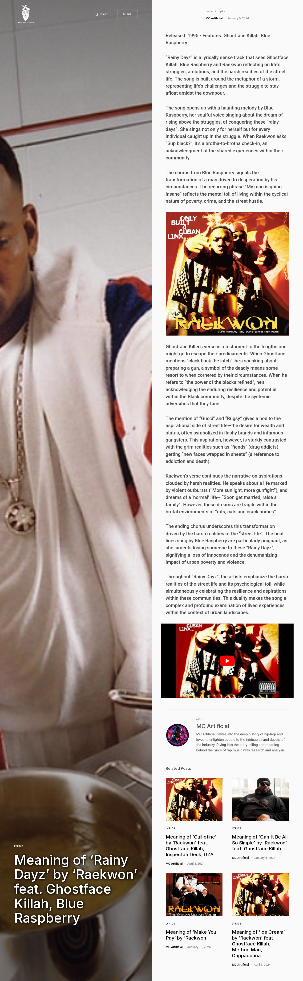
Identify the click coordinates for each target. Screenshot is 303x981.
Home (169, 11)
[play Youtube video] (227, 661)
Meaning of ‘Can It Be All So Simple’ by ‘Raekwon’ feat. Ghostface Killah (260, 842)
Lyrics (19, 845)
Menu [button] (127, 14)
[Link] (194, 799)
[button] (101, 14)
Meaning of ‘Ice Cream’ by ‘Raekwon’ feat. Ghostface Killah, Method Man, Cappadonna (258, 943)
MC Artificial (212, 726)
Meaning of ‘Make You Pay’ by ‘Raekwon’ (191, 935)
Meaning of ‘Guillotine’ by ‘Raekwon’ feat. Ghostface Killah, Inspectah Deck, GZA (191, 845)
